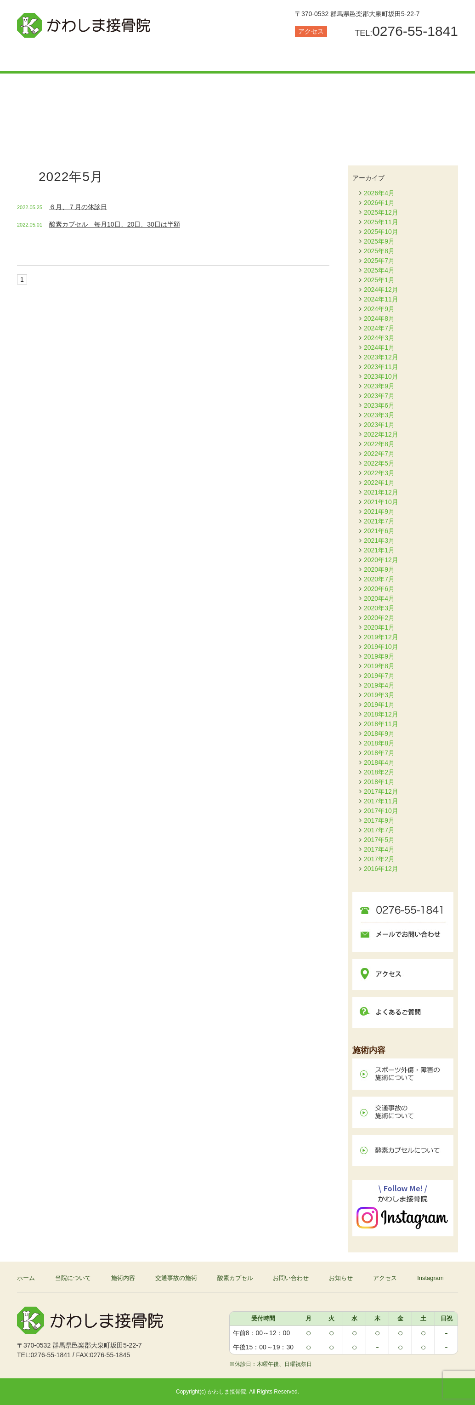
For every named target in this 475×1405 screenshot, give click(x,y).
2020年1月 (379, 627)
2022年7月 (379, 453)
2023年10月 (381, 376)
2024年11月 (381, 299)
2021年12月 (381, 492)
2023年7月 (379, 395)
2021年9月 (379, 511)
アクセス (311, 31)
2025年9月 (379, 241)
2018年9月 (379, 733)
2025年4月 (379, 270)
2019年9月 (379, 656)
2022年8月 (379, 444)
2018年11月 (381, 724)
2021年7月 (379, 521)
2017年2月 (379, 859)
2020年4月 (379, 598)
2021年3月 (379, 540)
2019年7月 (379, 675)
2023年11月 (381, 366)
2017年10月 (381, 810)
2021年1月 (379, 550)
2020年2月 (379, 617)
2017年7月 (379, 830)
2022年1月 (379, 482)
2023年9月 (379, 386)
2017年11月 (381, 801)
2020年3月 (379, 608)
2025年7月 (379, 260)
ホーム (26, 1277)
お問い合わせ (348, 57)
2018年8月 (379, 743)
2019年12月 (381, 637)
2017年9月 (379, 820)
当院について (53, 57)
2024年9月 (379, 309)
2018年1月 (379, 781)
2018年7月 (379, 753)
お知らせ (421, 57)
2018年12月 (381, 714)
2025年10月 (381, 231)
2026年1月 (379, 202)
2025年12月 (381, 212)
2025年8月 (379, 251)
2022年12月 (381, 434)
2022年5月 (379, 463)
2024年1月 (379, 347)
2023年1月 (379, 424)
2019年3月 (379, 695)
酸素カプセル (274, 57)
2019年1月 (379, 704)
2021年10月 (381, 502)
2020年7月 (379, 579)
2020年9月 (379, 569)
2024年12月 (381, 289)
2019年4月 (379, 685)
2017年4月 (379, 849)
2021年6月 (379, 531)
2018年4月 (379, 762)
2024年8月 (379, 318)
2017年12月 (381, 791)
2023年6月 (379, 405)
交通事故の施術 (201, 57)
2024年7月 (379, 328)
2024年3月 (379, 337)
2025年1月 (379, 280)
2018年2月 (379, 772)
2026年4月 (379, 193)
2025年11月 (381, 222)
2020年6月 (379, 588)
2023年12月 (381, 357)
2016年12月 (381, 868)
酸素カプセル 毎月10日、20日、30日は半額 (114, 224)
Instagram (430, 1277)
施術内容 (127, 57)
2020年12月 (381, 559)
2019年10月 (381, 646)
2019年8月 (379, 666)
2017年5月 (379, 839)
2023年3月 (379, 415)
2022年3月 (379, 473)
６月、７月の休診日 (78, 206)
